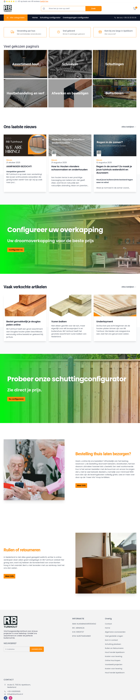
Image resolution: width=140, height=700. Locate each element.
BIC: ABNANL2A (78, 628)
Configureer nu (16, 249)
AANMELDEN (37, 649)
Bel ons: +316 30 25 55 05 (125, 18)
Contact (108, 624)
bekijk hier (44, 1)
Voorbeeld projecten (113, 664)
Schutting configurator (50, 17)
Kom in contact (111, 640)
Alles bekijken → (129, 126)
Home (35, 17)
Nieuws (9, 160)
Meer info (81, 485)
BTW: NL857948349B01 (81, 636)
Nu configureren (16, 399)
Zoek (93, 8)
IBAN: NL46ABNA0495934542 (84, 624)
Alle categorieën (17, 17)
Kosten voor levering (113, 656)
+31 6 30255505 (12, 691)
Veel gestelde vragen (114, 636)
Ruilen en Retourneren (114, 648)
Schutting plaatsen (113, 644)
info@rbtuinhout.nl (13, 694)
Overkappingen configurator (76, 17)
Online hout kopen (112, 660)
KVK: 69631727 (78, 632)
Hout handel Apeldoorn (115, 652)
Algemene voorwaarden (115, 632)
